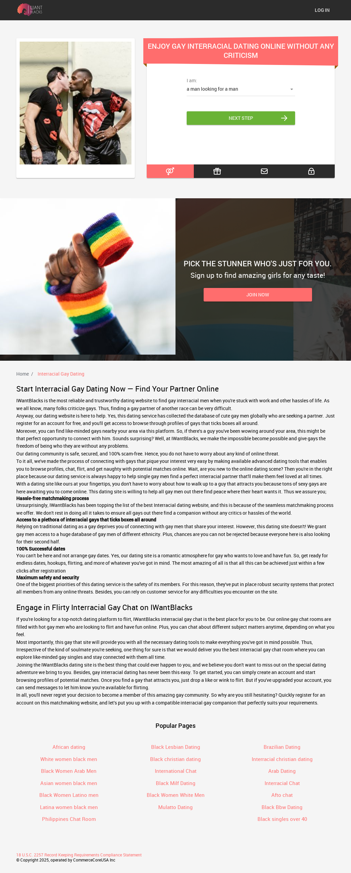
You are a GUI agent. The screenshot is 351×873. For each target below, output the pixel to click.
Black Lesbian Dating (175, 746)
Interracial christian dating (282, 759)
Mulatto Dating (175, 807)
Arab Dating (282, 770)
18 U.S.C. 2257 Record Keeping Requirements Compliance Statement (79, 854)
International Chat (176, 770)
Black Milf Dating (175, 783)
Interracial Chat (282, 783)
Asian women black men (68, 783)
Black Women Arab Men (69, 770)
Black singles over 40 (282, 818)
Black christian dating (175, 759)
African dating (69, 746)
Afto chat (282, 794)
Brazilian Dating (282, 746)
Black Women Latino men (69, 794)
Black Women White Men (176, 794)
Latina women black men (69, 807)
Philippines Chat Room (69, 818)
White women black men (68, 759)
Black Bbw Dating (282, 807)
